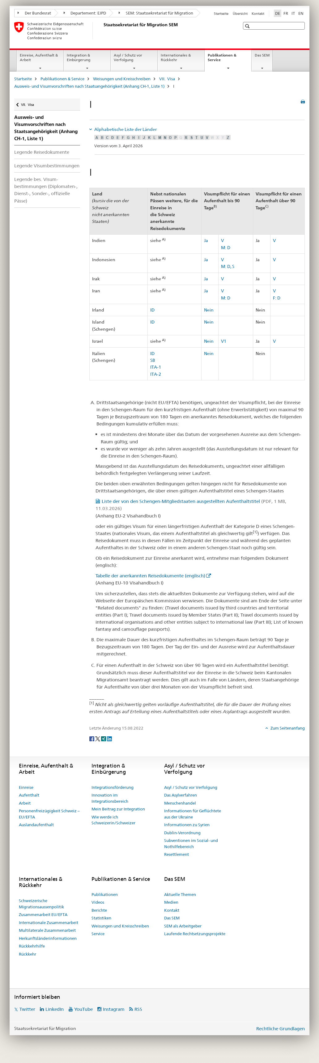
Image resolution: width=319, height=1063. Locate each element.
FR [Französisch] (285, 13)
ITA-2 (155, 374)
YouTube (83, 1009)
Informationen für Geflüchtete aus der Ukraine (192, 813)
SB (152, 360)
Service (97, 933)
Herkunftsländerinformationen (48, 938)
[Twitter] (98, 738)
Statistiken (101, 917)
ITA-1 (155, 367)
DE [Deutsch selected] (277, 13)
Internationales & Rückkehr (176, 57)
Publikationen (104, 894)
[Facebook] (92, 738)
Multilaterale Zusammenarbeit (47, 930)
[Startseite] (102, 30)
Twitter (27, 1009)
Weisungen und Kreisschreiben (122, 78)
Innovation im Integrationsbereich (109, 798)
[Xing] (104, 738)
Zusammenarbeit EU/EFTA (43, 914)
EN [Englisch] (301, 13)
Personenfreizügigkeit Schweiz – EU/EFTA (49, 813)
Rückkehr (27, 954)
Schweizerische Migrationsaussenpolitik (41, 903)
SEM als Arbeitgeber (183, 925)
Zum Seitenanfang (287, 728)
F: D (276, 297)
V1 (223, 341)
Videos (97, 902)
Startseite (221, 13)
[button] (248, 26)
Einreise (26, 787)
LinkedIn (54, 1009)
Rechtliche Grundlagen (280, 1029)
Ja (206, 240)
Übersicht (240, 13)
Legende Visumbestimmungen (46, 166)
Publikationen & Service (222, 59)
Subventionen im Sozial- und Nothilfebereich (191, 843)
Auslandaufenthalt (36, 824)
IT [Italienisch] (293, 13)
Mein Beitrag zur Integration (118, 808)
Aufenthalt (29, 795)
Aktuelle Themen (180, 894)
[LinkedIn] (109, 738)
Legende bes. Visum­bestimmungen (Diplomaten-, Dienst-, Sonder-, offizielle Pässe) (46, 189)
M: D (225, 247)
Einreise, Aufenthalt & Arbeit (39, 57)
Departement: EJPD (85, 13)
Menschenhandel (180, 803)
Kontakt (258, 13)
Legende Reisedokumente (41, 152)
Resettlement (176, 854)
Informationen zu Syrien (187, 824)
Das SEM (262, 55)
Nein (209, 310)
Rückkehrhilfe (32, 946)
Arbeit (25, 803)
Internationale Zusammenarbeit (48, 922)
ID (152, 310)
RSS (138, 1009)
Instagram (114, 1009)
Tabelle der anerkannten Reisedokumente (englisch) (150, 576)
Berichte (99, 910)
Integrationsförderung (112, 787)
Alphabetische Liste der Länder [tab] (125, 129)
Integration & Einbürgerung (78, 57)
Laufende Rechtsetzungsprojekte (194, 933)
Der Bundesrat (34, 13)
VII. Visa (167, 78)
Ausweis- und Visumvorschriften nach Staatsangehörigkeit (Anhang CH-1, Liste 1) (89, 86)
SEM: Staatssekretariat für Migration (156, 13)
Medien (171, 902)
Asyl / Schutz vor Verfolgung (128, 57)
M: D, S (227, 266)
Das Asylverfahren (180, 795)
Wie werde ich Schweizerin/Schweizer (113, 820)
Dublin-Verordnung (182, 832)
